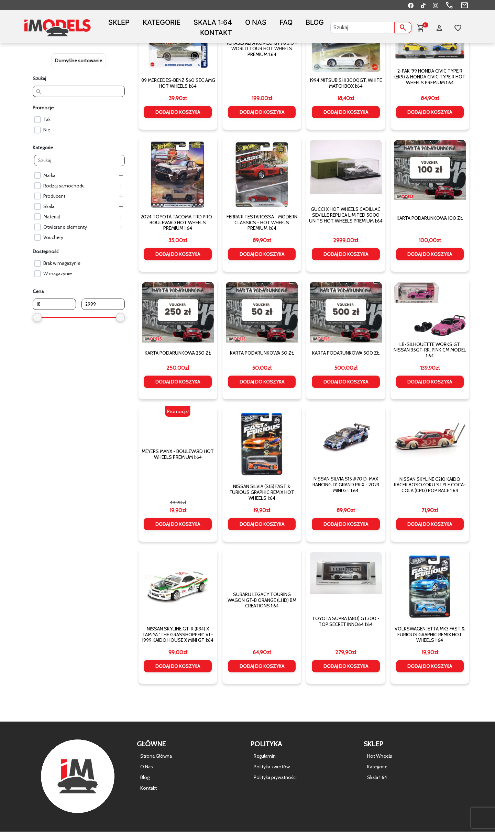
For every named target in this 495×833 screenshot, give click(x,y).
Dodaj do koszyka (177, 112)
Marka (49, 175)
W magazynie (57, 273)
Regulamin (265, 756)
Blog (315, 22)
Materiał (51, 217)
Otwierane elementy (65, 227)
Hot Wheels (379, 756)
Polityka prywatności (275, 777)
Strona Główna (156, 756)
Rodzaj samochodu (64, 186)
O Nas (255, 22)
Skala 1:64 (213, 22)
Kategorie (161, 22)
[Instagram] (435, 5)
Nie (46, 130)
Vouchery (53, 237)
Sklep (119, 22)
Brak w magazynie (61, 263)
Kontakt (216, 33)
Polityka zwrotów (272, 767)
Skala (48, 206)
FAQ (286, 22)
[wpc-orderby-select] (78, 60)
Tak (47, 119)
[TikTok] (423, 5)
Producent (54, 196)
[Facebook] (411, 5)
